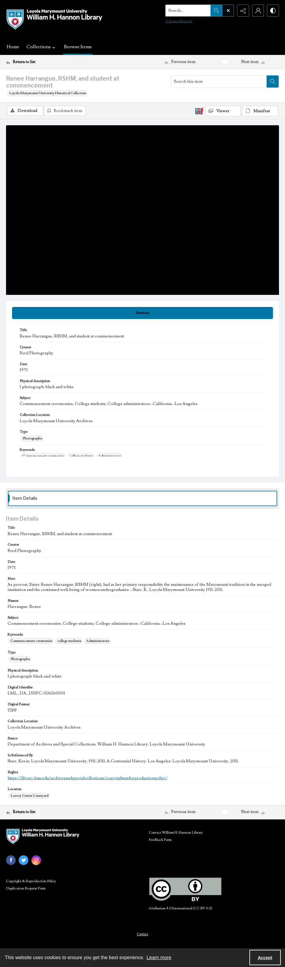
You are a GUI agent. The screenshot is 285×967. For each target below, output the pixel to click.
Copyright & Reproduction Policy (31, 881)
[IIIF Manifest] (260, 111)
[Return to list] (43, 62)
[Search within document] (273, 81)
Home (13, 47)
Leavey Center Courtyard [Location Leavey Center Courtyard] (30, 795)
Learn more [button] (159, 957)
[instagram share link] (36, 860)
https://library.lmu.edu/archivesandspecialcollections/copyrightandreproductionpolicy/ (87, 778)
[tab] (142, 313)
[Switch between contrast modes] (273, 10)
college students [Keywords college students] (81, 456)
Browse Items (78, 47)
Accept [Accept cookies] (265, 957)
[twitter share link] (23, 860)
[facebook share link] (11, 860)
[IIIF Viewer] (223, 111)
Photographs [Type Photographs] (32, 438)
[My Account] (258, 10)
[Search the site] (187, 10)
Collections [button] (42, 47)
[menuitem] (142, 933)
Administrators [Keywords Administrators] (109, 456)
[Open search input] (227, 10)
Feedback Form (160, 840)
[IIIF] (199, 111)
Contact (142, 934)
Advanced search (178, 21)
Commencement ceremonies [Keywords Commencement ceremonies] (43, 456)
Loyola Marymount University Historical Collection (47, 93)
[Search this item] (219, 81)
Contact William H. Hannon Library (176, 832)
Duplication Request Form (26, 888)
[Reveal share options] (243, 10)
